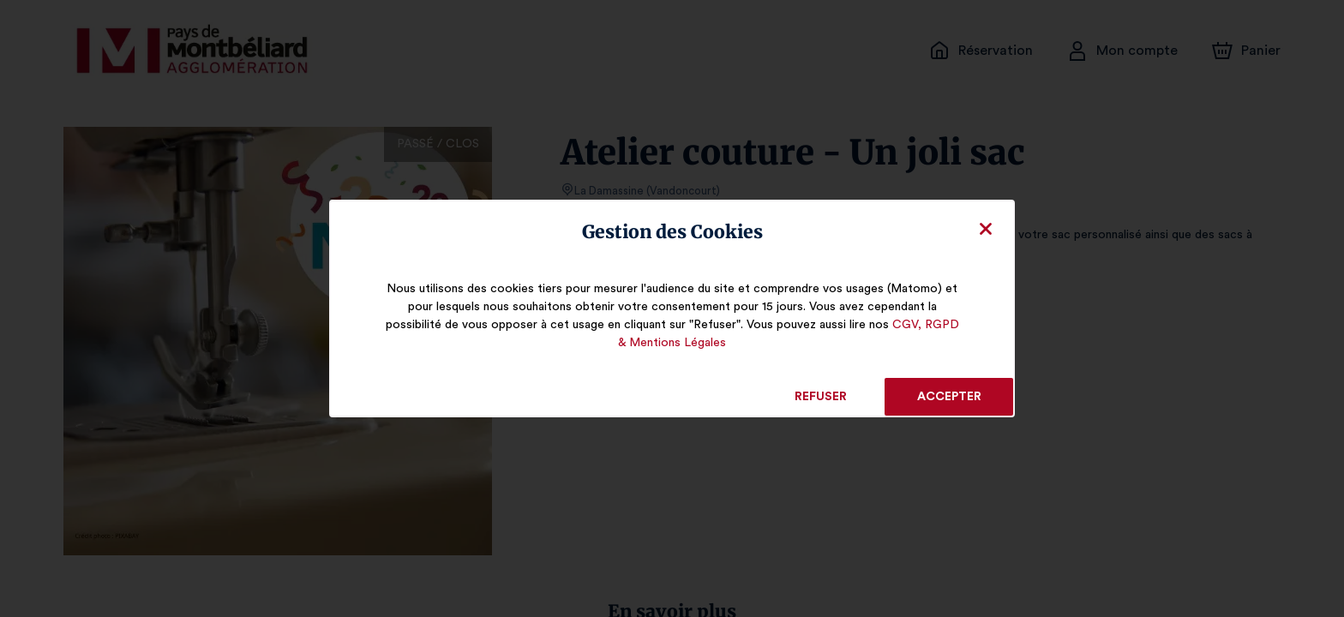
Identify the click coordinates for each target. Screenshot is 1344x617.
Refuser (820, 397)
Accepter (948, 397)
